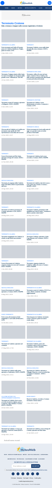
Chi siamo (13, 478)
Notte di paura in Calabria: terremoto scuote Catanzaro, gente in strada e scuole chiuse (38, 318)
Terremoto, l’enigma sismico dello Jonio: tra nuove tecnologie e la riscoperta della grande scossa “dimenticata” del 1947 (13, 76)
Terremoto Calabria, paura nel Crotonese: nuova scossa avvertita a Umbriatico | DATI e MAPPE (37, 345)
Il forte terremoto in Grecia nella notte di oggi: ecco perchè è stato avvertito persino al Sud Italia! (38, 131)
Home (6, 8)
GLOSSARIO (41, 458)
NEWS (5, 454)
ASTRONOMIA (44, 454)
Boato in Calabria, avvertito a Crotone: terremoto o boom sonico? (38, 399)
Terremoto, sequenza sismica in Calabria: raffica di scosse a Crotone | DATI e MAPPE (37, 265)
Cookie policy (37, 478)
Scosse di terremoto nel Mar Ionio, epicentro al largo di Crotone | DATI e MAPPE (12, 157)
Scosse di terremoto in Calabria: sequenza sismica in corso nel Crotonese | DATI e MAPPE (13, 265)
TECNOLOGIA (20, 458)
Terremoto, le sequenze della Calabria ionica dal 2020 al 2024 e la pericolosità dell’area (12, 184)
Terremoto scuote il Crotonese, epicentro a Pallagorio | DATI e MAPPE (13, 103)
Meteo (20, 8)
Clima (40, 8)
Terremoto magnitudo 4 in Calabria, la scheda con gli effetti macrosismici (12, 237)
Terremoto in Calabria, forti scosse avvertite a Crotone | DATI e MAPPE (37, 156)
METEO (25, 454)
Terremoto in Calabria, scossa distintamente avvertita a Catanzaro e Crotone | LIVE (37, 104)
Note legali (25, 478)
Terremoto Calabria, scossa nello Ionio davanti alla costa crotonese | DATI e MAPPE (38, 49)
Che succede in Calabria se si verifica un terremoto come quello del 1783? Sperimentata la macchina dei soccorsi (13, 131)
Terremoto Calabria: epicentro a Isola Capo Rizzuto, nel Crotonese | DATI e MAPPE (37, 238)
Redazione (19, 478)
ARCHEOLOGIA (11, 458)
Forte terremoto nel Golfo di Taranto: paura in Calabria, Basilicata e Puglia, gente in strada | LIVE (12, 49)
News (13, 8)
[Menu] (2, 3)
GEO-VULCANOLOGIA (33, 454)
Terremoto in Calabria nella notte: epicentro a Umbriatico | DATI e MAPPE (13, 371)
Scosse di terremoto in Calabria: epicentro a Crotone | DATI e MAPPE (12, 291)
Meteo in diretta (30, 8)
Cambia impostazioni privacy (26, 481)
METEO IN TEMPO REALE (15, 454)
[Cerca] (50, 3)
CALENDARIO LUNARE (31, 458)
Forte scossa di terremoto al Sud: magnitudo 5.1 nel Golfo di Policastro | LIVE (12, 318)
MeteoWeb (18, 484)
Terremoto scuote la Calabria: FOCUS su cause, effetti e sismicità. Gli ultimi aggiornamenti (39, 291)
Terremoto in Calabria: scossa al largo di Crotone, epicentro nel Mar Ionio (38, 429)
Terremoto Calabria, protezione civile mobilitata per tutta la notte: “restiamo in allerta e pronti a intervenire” (39, 211)
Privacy (31, 478)
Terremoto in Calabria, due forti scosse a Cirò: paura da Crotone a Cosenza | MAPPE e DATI (38, 184)
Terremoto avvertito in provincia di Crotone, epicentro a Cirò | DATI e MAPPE (11, 211)
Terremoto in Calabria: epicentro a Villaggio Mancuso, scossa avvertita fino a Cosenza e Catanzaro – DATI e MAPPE (38, 373)
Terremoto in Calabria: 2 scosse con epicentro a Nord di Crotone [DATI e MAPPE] (12, 430)
